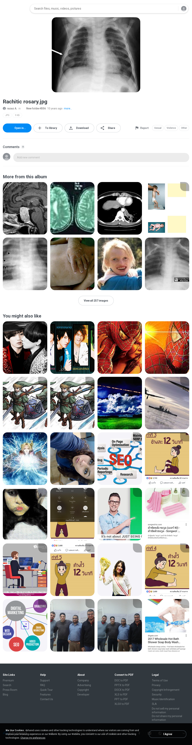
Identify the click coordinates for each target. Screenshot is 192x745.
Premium (8, 680)
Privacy (156, 685)
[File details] (25, 208)
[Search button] (173, 8)
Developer (83, 694)
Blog (5, 694)
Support (45, 680)
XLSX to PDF (122, 703)
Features (45, 694)
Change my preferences (32, 738)
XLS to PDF (121, 694)
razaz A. (10, 108)
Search (7, 685)
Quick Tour (46, 689)
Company (83, 680)
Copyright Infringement (165, 689)
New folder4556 (34, 108)
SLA (154, 703)
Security (157, 694)
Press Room (10, 689)
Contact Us (46, 699)
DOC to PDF (121, 680)
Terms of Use (160, 680)
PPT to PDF (121, 699)
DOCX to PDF (122, 689)
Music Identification (163, 699)
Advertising (84, 685)
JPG (7, 115)
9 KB (17, 115)
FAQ (42, 685)
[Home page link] (15, 8)
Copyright (83, 689)
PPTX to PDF (122, 685)
